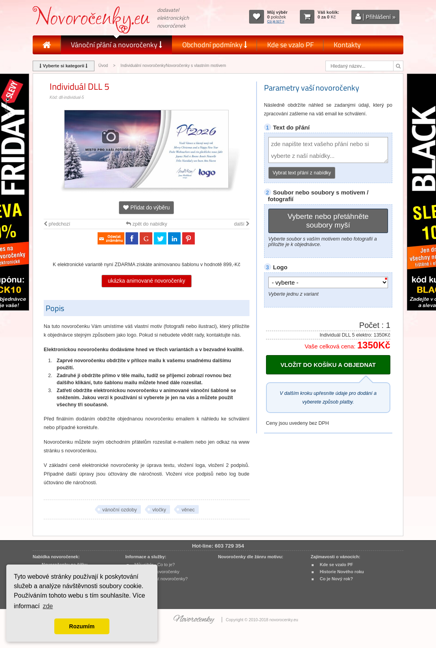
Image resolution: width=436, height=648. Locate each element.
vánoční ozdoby (119, 510)
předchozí (57, 224)
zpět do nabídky (146, 224)
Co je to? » (276, 21)
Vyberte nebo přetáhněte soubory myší (328, 220)
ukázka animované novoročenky (146, 281)
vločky (159, 510)
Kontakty (347, 44)
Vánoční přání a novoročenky (116, 44)
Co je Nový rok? (336, 578)
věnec (187, 510)
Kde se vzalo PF (290, 44)
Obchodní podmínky (214, 44)
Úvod (103, 65)
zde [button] (48, 606)
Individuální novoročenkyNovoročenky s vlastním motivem (173, 65)
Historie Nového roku (342, 571)
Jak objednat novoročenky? (161, 578)
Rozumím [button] (82, 626)
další (241, 224)
